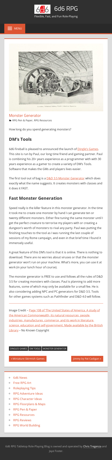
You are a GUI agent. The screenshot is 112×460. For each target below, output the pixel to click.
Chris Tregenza (92, 446)
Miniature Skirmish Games (29, 359)
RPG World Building (26, 425)
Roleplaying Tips (24, 388)
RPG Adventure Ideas (28, 393)
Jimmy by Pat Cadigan (86, 359)
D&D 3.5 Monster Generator (66, 178)
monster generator (54, 348)
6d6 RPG (66, 8)
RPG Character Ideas (27, 399)
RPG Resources (43, 120)
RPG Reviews (22, 420)
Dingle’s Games (87, 149)
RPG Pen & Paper (22, 120)
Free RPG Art (22, 383)
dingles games (18, 348)
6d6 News (20, 378)
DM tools (35, 348)
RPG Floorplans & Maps (29, 404)
